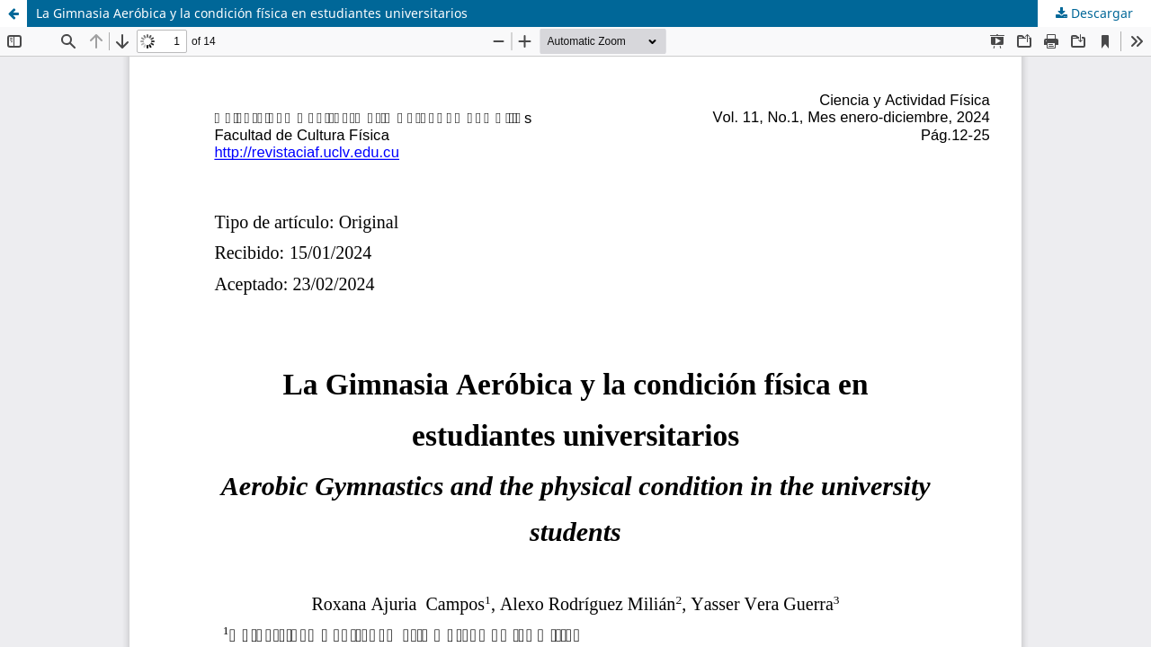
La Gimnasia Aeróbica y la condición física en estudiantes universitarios (252, 13)
